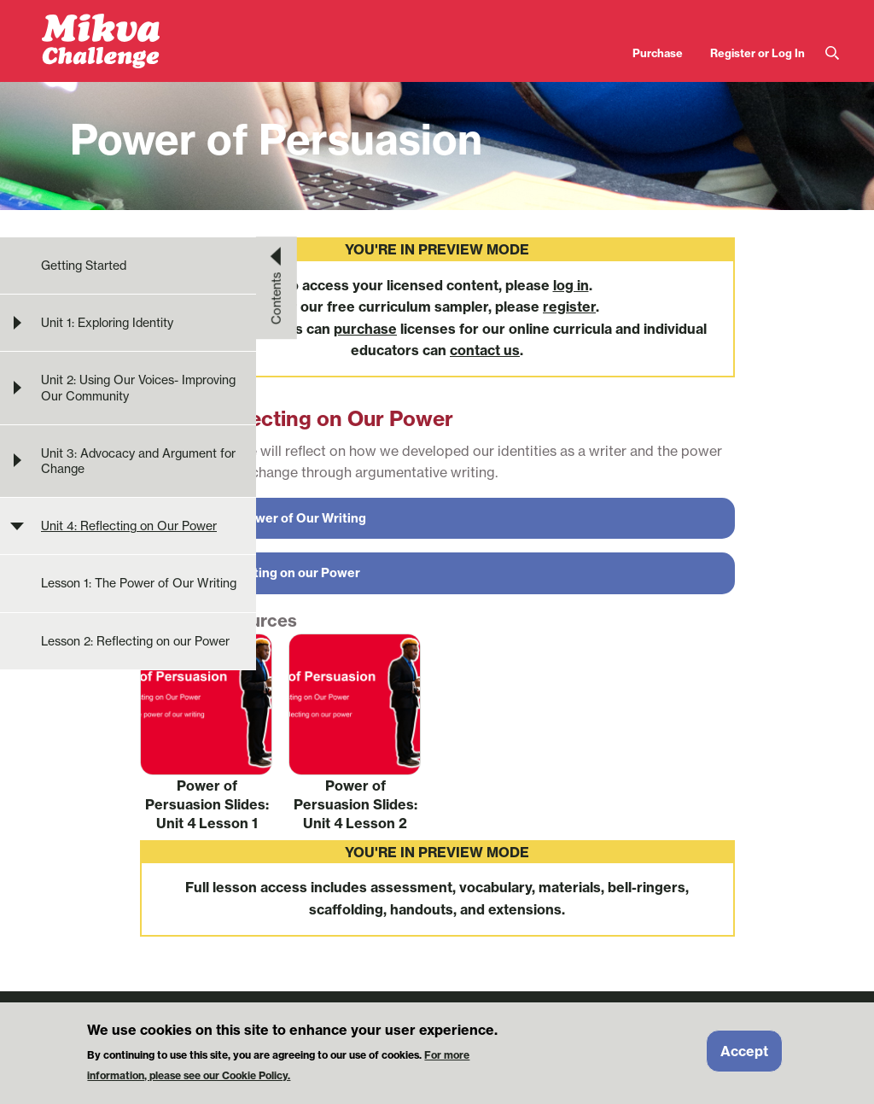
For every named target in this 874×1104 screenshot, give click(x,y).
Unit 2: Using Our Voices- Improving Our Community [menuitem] (138, 387)
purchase (365, 328)
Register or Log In (757, 53)
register (569, 306)
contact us (485, 350)
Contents (276, 298)
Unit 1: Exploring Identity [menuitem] (107, 322)
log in (571, 285)
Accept (744, 1057)
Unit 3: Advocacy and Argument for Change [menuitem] (138, 461)
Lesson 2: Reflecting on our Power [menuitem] (135, 641)
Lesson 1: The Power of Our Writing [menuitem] (138, 583)
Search (832, 53)
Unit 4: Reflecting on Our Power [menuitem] (129, 526)
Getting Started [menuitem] (83, 265)
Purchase (657, 53)
